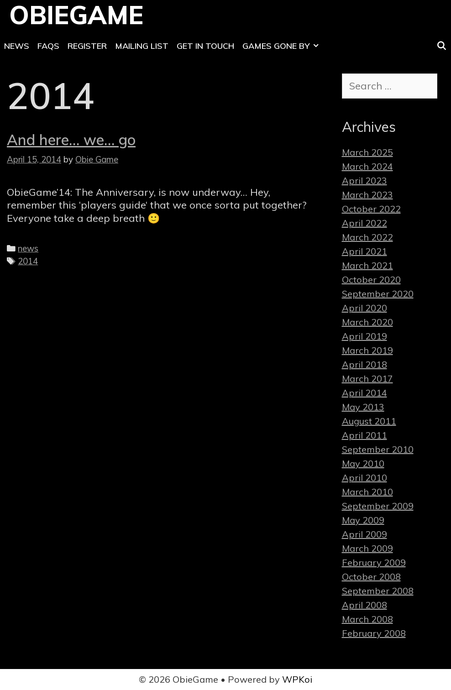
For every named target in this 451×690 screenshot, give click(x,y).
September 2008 (378, 590)
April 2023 (364, 180)
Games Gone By (282, 46)
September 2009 (378, 506)
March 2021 (367, 265)
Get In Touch (205, 46)
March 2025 (367, 152)
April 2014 (364, 392)
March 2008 (367, 619)
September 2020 (378, 293)
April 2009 (364, 534)
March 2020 (367, 322)
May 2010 (363, 463)
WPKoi (297, 679)
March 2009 (367, 548)
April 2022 (364, 223)
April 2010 (364, 477)
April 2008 (364, 605)
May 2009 (363, 520)
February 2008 (374, 633)
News (16, 46)
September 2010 (378, 449)
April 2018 (364, 364)
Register (87, 46)
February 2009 (374, 562)
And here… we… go (71, 140)
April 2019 (364, 336)
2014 (28, 261)
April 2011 (364, 435)
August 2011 (369, 421)
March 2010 (367, 491)
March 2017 (367, 378)
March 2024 (367, 166)
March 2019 (367, 350)
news (28, 248)
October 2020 (371, 279)
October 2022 (371, 208)
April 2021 (364, 251)
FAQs (48, 46)
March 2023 (367, 194)
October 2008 (371, 576)
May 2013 (363, 407)
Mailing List (141, 46)
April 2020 (364, 308)
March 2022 (367, 237)
